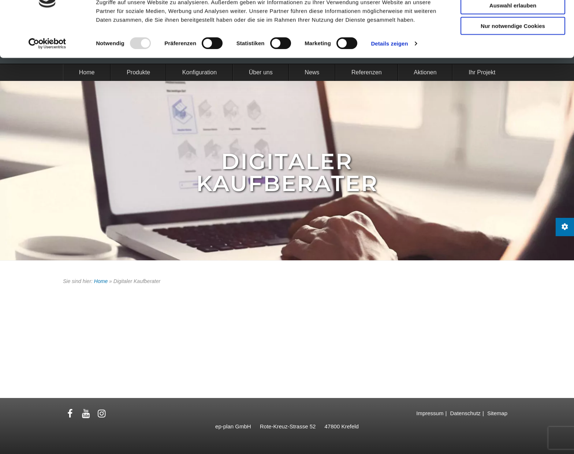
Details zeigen (389, 77)
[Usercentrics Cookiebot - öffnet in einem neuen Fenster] (47, 76)
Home (101, 281)
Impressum (429, 413)
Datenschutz (465, 413)
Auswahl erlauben (512, 39)
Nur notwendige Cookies (513, 59)
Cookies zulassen (513, 18)
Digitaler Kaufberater (287, 172)
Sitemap (497, 413)
